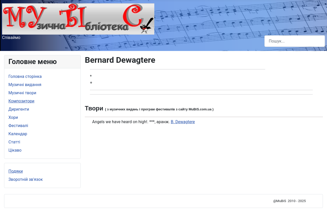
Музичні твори (22, 92)
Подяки (15, 171)
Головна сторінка (25, 76)
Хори (13, 117)
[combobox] (294, 41)
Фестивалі (18, 125)
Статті (14, 142)
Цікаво (14, 150)
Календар (17, 133)
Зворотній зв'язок (25, 179)
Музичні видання (24, 84)
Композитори (21, 101)
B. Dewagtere (183, 121)
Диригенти (18, 109)
